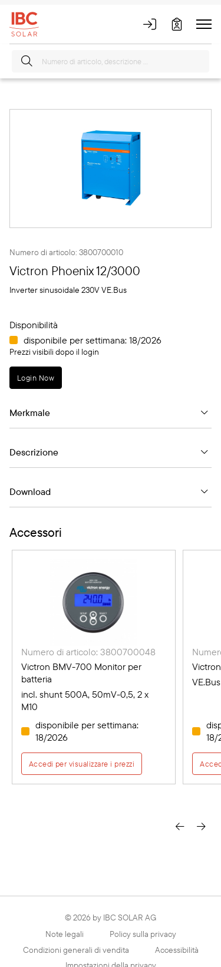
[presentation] (179, 825)
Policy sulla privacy (143, 934)
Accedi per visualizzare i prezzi (81, 763)
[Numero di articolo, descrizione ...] (110, 61)
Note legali (64, 934)
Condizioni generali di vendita (76, 950)
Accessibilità (177, 950)
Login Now (35, 377)
